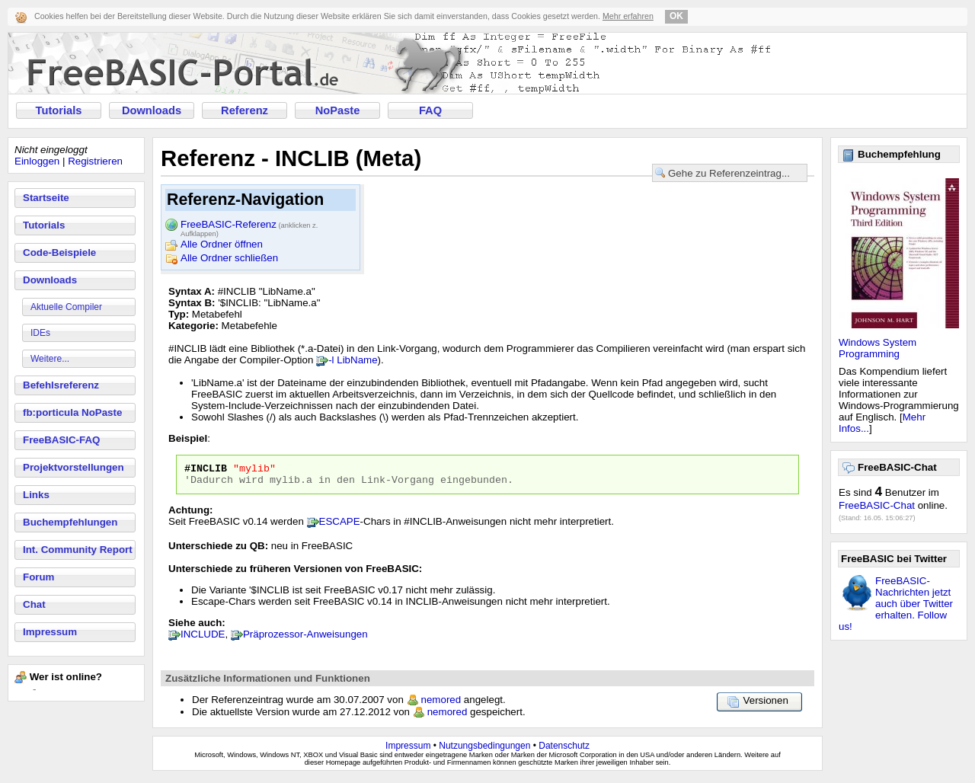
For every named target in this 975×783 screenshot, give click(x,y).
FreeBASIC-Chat (877, 505)
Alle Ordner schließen (229, 258)
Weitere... (49, 358)
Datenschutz (564, 750)
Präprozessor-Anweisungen (305, 638)
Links (36, 494)
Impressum (50, 632)
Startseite (46, 197)
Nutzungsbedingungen (484, 750)
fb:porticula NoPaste (72, 412)
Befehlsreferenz (61, 385)
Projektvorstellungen (73, 467)
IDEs (40, 333)
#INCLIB (205, 470)
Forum (38, 577)
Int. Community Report (78, 549)
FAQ (430, 110)
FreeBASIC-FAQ (61, 440)
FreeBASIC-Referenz (249, 225)
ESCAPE (339, 526)
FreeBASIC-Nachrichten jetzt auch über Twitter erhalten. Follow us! (896, 603)
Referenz (244, 110)
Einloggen (36, 161)
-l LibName (352, 360)
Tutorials (59, 110)
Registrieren (95, 161)
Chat (34, 604)
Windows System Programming (877, 348)
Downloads (151, 110)
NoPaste (337, 110)
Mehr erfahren (628, 16)
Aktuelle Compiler (66, 307)
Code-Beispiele (59, 252)
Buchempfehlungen (70, 522)
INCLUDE (203, 638)
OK (676, 16)
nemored (441, 704)
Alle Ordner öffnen (222, 244)
